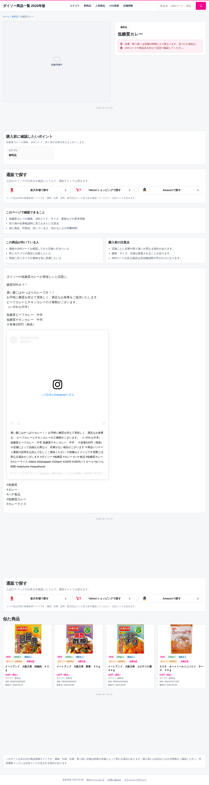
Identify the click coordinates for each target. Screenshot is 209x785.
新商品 (87, 5)
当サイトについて (95, 779)
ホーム (6, 16)
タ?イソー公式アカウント (25, 473)
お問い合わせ (114, 779)
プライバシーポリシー (135, 779)
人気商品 (100, 5)
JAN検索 (114, 5)
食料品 (15, 16)
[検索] (201, 6)
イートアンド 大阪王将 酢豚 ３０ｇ (79, 666)
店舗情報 (128, 5)
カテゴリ (75, 5)
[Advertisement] (104, 118)
